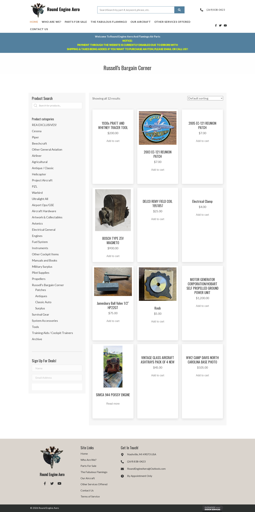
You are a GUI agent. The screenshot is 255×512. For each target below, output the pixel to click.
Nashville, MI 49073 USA (141, 454)
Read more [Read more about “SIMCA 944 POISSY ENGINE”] (113, 403)
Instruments (40, 248)
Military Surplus (42, 266)
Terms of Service (90, 496)
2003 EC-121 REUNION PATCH (157, 154)
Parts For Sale (76, 21)
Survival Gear (40, 314)
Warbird (37, 192)
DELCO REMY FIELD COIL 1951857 (157, 203)
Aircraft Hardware (44, 211)
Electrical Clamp (202, 201)
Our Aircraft (141, 21)
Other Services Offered (172, 21)
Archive (37, 339)
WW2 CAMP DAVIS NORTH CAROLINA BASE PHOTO (202, 359)
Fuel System (40, 242)
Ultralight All (40, 199)
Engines (37, 236)
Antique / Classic (43, 168)
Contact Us (39, 29)
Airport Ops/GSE (43, 205)
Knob (158, 308)
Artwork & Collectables (47, 217)
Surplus (40, 308)
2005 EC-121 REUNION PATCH (202, 125)
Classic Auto (43, 302)
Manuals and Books (44, 260)
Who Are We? (51, 21)
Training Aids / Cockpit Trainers (52, 333)
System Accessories (45, 320)
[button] (57, 386)
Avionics (37, 223)
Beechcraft (39, 143)
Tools (35, 327)
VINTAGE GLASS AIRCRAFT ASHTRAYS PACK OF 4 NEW (157, 359)
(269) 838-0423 (216, 9)
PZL (34, 186)
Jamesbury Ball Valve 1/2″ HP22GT (113, 305)
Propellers (38, 279)
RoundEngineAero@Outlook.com (146, 468)
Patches (40, 290)
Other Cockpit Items (45, 254)
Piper (35, 137)
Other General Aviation (47, 149)
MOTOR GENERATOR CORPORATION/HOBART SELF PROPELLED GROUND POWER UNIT (202, 286)
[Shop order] (205, 98)
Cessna (36, 131)
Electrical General (43, 229)
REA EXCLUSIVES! (44, 125)
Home (34, 21)
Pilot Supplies (40, 272)
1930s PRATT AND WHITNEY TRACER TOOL (113, 125)
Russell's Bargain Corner (48, 285)
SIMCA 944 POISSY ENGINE (113, 394)
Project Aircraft (42, 180)
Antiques (41, 296)
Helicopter (39, 174)
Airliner (37, 155)
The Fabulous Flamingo (109, 21)
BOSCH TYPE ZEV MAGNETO (113, 240)
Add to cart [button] (113, 141)
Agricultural (39, 162)
